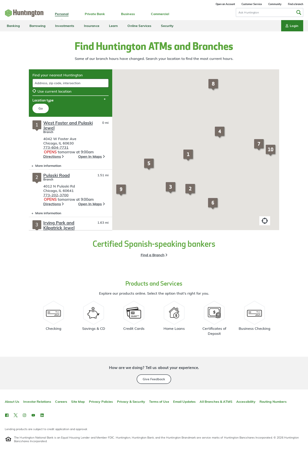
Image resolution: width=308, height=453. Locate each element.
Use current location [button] (52, 91)
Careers (61, 402)
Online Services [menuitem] (139, 26)
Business (128, 14)
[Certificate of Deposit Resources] (214, 320)
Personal (62, 14)
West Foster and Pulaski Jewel (68, 125)
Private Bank (95, 14)
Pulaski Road (56, 175)
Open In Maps (90, 156)
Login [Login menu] (291, 26)
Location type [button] (43, 100)
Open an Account (225, 4)
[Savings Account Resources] (94, 320)
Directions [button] (52, 156)
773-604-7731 (56, 147)
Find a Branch (153, 255)
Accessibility (245, 402)
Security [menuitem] (167, 26)
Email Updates (184, 402)
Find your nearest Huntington (57, 75)
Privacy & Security (131, 402)
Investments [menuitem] (64, 26)
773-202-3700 (56, 195)
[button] (188, 157)
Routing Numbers (273, 402)
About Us (12, 402)
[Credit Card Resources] (134, 320)
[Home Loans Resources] (174, 320)
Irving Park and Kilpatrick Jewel (59, 225)
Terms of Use (159, 402)
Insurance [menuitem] (91, 26)
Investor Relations (37, 402)
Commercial (160, 14)
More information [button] (45, 166)
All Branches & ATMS (216, 402)
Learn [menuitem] (113, 26)
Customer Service (251, 4)
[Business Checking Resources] (254, 320)
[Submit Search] (298, 12)
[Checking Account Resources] (53, 320)
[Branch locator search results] (70, 173)
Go (40, 108)
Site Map (78, 402)
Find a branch (295, 4)
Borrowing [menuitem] (37, 26)
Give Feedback (154, 379)
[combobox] (269, 12)
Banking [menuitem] (13, 26)
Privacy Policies (101, 402)
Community (275, 4)
